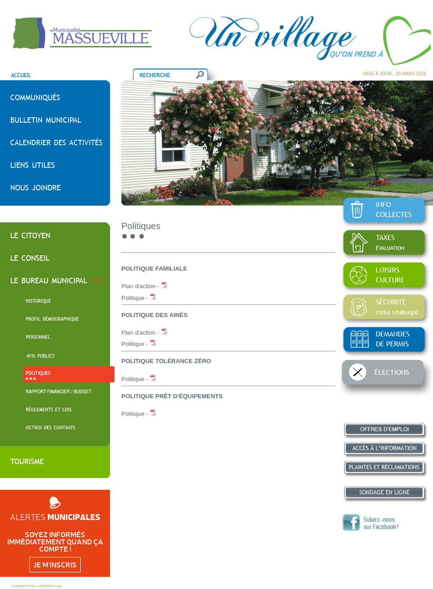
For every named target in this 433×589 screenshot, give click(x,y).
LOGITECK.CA (49, 586)
